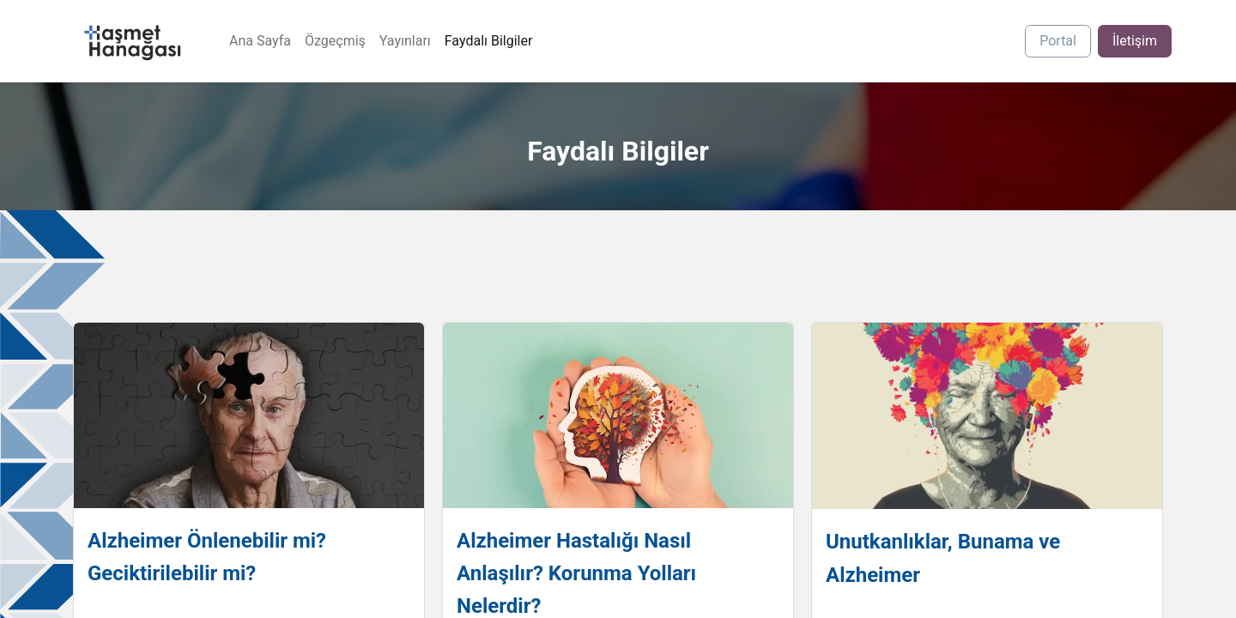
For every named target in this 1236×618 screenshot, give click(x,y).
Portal (1057, 41)
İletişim (1134, 41)
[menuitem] (260, 41)
